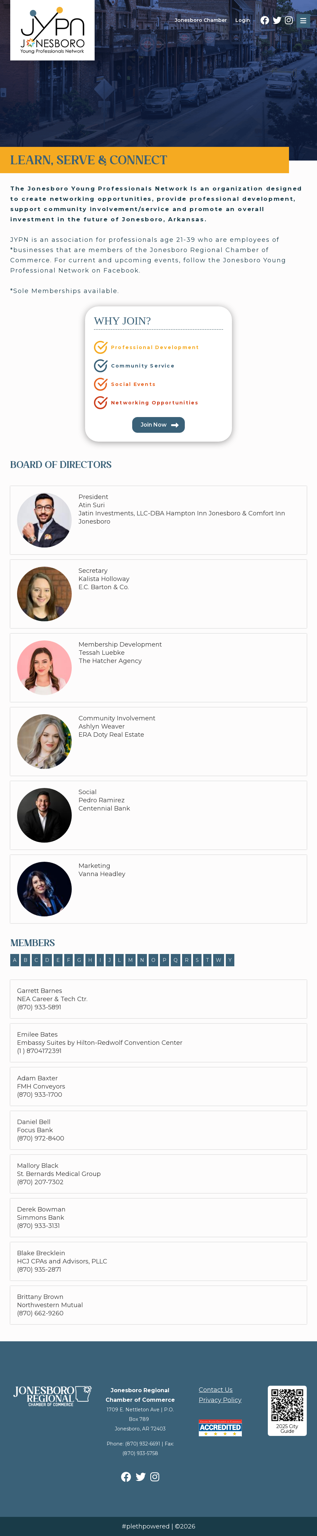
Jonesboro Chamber (201, 20)
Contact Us (216, 1390)
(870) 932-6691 (142, 1444)
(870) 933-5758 (140, 1453)
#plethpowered (146, 1526)
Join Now (154, 424)
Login (242, 20)
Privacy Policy (220, 1400)
